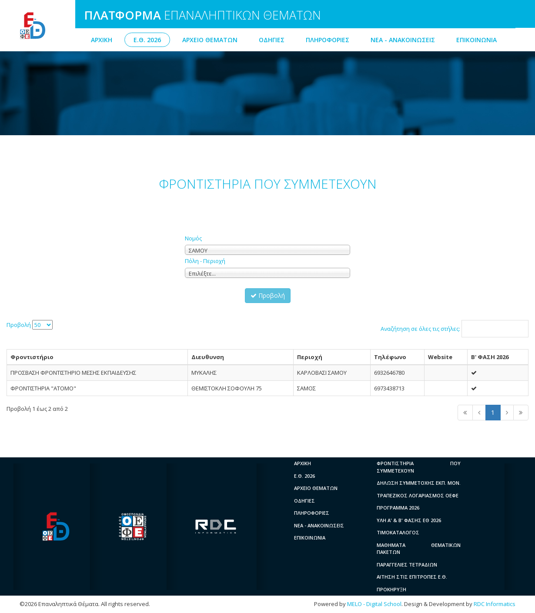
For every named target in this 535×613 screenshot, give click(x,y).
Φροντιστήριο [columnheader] (32, 357)
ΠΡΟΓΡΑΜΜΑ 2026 (398, 507)
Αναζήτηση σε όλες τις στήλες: (454, 328)
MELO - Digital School (374, 604)
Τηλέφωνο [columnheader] (390, 357)
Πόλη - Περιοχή (205, 261)
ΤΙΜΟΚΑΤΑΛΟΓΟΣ (398, 532)
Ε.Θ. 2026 (147, 40)
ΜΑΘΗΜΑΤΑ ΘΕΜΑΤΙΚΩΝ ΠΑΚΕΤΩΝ (419, 549)
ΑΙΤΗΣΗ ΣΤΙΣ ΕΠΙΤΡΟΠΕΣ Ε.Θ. (412, 576)
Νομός (193, 238)
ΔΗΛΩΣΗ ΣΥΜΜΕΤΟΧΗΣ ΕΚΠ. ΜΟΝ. (419, 483)
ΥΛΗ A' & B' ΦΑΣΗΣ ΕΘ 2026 (409, 520)
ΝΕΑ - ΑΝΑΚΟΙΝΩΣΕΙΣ (403, 40)
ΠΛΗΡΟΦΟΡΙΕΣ (327, 40)
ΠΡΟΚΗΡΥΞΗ (391, 589)
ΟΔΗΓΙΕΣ (271, 40)
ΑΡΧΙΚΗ (101, 40)
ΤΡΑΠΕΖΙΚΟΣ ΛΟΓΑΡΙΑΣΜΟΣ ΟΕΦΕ (417, 495)
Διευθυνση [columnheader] (207, 357)
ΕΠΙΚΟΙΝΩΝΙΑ (476, 40)
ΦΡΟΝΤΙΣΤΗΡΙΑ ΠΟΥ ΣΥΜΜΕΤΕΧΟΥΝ (419, 467)
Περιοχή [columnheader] (309, 357)
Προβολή (268, 295)
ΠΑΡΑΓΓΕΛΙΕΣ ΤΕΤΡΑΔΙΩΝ (407, 564)
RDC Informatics (494, 604)
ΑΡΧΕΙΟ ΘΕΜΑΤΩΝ (209, 40)
